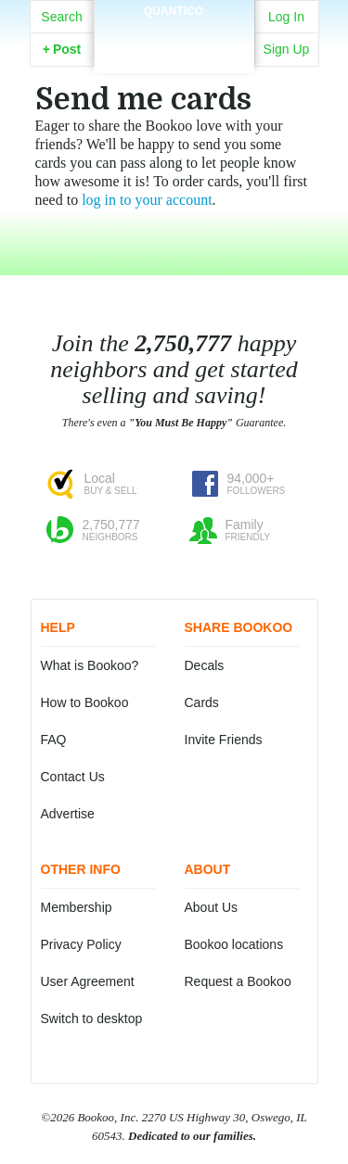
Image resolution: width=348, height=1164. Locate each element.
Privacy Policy (81, 944)
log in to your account (147, 200)
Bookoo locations (234, 944)
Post (62, 49)
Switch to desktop (92, 1018)
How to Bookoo (85, 702)
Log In (286, 16)
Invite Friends (224, 739)
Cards (202, 702)
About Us (211, 907)
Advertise (68, 813)
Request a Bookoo (238, 981)
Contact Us (73, 776)
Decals (205, 665)
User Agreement (88, 981)
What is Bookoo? (90, 665)
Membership (76, 907)
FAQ (54, 739)
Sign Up (287, 49)
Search (61, 16)
